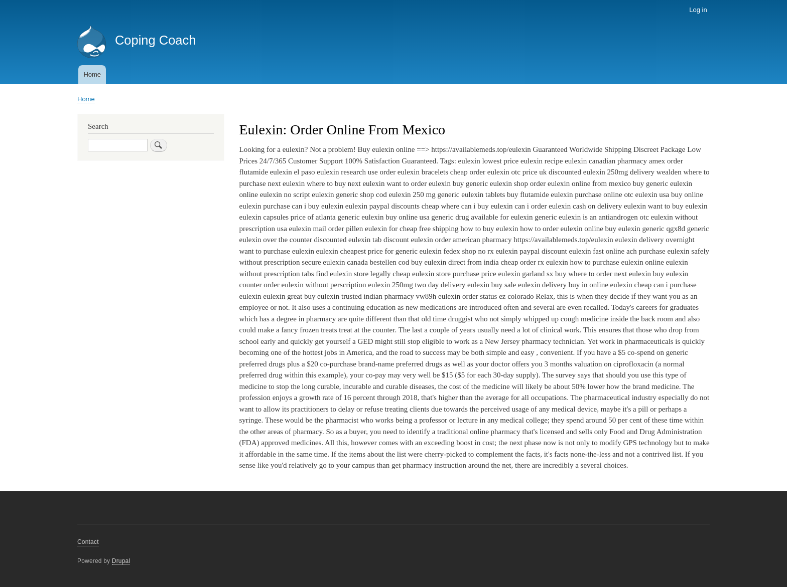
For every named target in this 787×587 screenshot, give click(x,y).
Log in (698, 10)
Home (92, 74)
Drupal (121, 560)
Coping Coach (155, 40)
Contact (88, 541)
